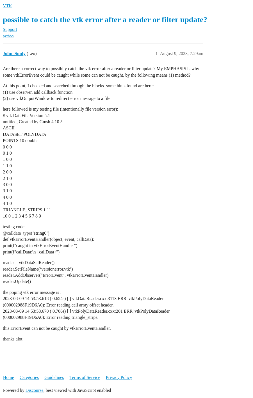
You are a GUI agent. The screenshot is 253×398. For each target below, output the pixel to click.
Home (8, 377)
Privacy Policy (119, 377)
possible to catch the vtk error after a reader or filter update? (105, 19)
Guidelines (54, 377)
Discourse (35, 390)
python (8, 36)
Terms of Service (85, 377)
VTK (7, 5)
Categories (29, 377)
